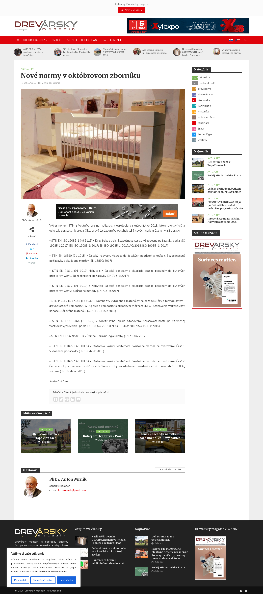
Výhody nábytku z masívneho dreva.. (231, 51)
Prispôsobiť (20, 580)
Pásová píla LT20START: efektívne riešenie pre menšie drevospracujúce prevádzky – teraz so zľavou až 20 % (169, 557)
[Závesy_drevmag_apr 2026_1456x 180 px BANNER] (117, 213)
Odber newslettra (93, 40)
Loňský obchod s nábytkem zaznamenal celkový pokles (160, 436)
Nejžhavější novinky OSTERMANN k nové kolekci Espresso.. (192, 52)
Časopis (56, 40)
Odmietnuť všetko (42, 580)
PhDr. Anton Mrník (32, 220)
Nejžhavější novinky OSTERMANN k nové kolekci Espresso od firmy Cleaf (108, 544)
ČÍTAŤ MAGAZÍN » (131, 10)
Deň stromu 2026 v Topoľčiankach (46, 436)
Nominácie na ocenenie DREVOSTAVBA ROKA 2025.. (115, 52)
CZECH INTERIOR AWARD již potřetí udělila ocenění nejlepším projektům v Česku (225, 205)
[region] (44, 567)
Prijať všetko (66, 580)
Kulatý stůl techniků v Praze (103, 436)
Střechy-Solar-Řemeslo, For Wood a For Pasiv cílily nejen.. (76, 52)
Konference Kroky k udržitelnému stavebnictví (108, 566)
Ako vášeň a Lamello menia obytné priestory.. (154, 51)
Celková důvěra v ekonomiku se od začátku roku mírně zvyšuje (109, 555)
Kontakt (115, 40)
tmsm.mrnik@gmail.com (72, 490)
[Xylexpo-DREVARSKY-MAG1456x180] (188, 26)
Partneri (71, 40)
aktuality (27, 69)
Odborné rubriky (34, 40)
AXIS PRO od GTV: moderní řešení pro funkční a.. (33, 52)
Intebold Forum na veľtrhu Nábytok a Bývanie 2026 (223, 220)
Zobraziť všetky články (169, 469)
